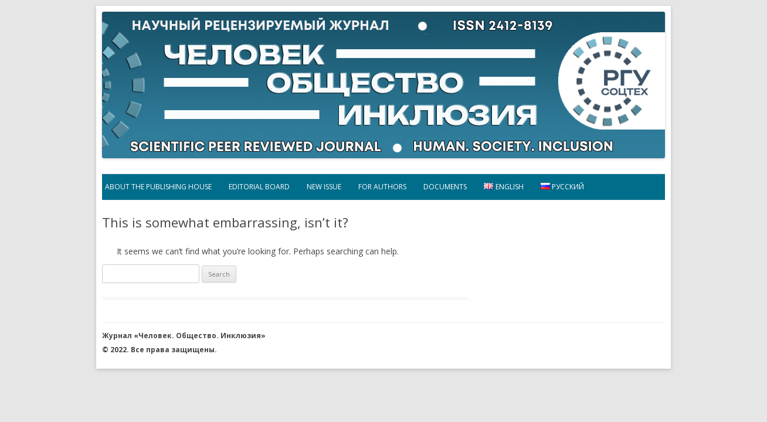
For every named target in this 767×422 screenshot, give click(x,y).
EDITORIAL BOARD (259, 187)
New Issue (324, 187)
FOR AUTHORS (382, 187)
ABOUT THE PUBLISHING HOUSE (158, 187)
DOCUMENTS (445, 187)
